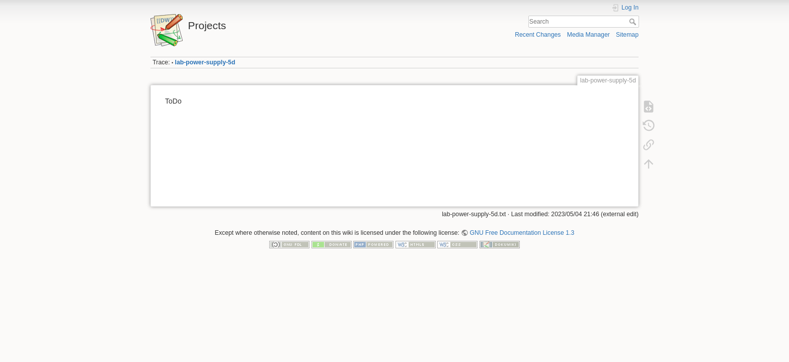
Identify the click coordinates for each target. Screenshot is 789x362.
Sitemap (627, 34)
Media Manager (588, 34)
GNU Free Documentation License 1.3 (522, 232)
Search (634, 21)
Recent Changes (538, 34)
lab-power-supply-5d (205, 62)
